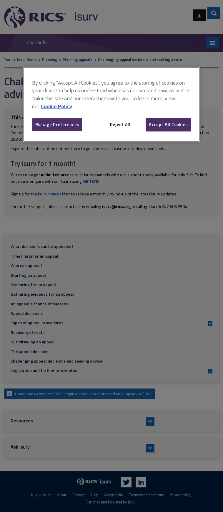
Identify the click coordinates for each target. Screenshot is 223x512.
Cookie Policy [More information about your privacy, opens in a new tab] (56, 106)
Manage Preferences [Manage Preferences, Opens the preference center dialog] (57, 124)
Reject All (120, 124)
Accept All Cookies (168, 124)
